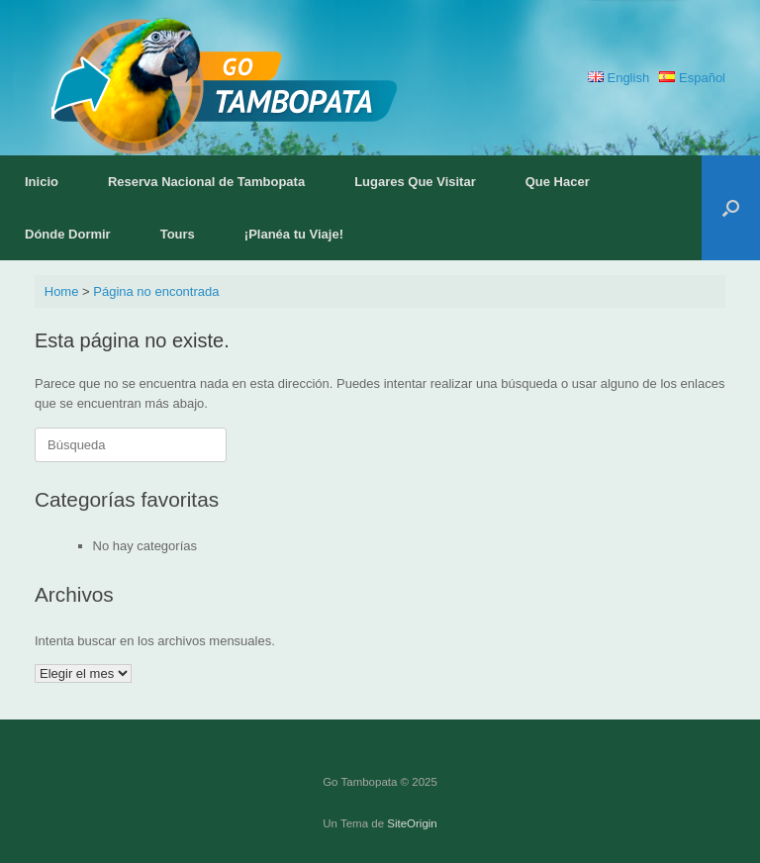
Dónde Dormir (68, 234)
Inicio (41, 181)
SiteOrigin (412, 823)
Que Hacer (557, 181)
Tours (177, 234)
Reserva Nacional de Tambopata (206, 181)
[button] (731, 207)
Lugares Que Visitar (415, 181)
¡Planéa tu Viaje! (293, 234)
